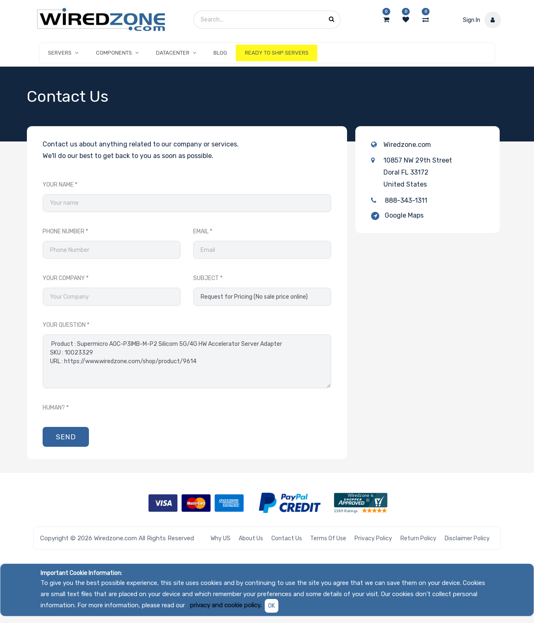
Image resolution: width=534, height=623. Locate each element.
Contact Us (286, 538)
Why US (220, 538)
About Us (251, 538)
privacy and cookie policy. (225, 605)
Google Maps (404, 215)
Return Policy (418, 538)
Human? (54, 407)
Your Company (64, 278)
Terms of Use (328, 538)
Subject (206, 278)
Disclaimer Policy (467, 538)
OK (271, 605)
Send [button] (66, 437)
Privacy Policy (373, 538)
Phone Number (63, 231)
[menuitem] (220, 53)
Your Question (64, 324)
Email (200, 231)
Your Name (58, 184)
